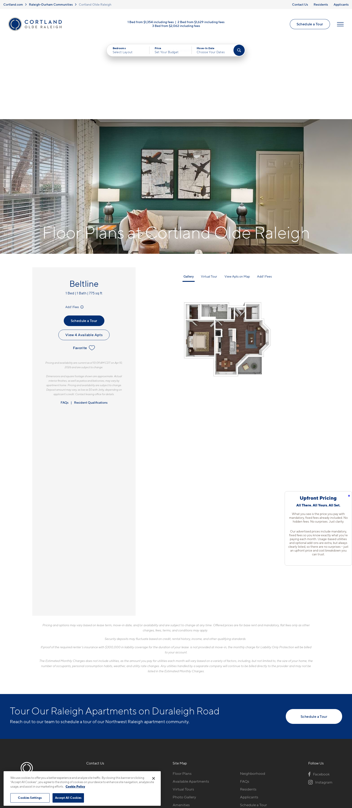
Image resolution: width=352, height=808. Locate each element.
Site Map (196, 779)
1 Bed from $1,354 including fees (151, 23)
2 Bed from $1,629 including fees (201, 23)
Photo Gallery (184, 719)
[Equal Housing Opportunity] (88, 720)
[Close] (153, 778)
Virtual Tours (183, 711)
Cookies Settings (30, 797)
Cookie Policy (75, 786)
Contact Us (300, 4)
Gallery (188, 198)
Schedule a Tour (309, 25)
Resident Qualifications (91, 324)
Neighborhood (252, 695)
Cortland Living (186, 735)
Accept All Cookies (68, 797)
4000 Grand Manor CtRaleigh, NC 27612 (105, 706)
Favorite (84, 269)
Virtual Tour (209, 198)
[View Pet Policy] (124, 720)
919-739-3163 (98, 695)
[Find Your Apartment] (239, 52)
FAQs (64, 324)
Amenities (181, 727)
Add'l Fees (74, 229)
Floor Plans (182, 695)
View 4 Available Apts (84, 257)
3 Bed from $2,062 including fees (176, 26)
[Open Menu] (339, 25)
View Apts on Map (237, 198)
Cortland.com (13, 4)
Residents (321, 4)
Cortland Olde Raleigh (95, 4)
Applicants (341, 4)
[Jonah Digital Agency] (331, 776)
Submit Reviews (175, 779)
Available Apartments (191, 703)
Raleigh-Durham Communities (51, 4)
